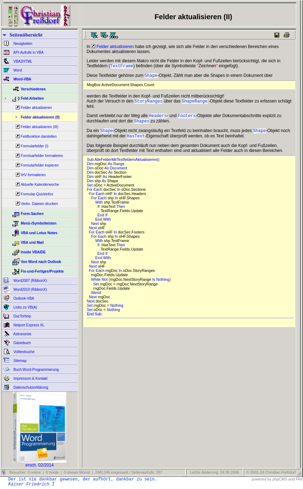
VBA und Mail (32, 242)
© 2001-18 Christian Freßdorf (271, 472)
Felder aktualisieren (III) (39, 127)
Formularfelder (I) (34, 146)
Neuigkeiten (22, 44)
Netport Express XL (28, 325)
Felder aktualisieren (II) (40, 117)
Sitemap (19, 361)
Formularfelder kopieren (39, 165)
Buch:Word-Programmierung (35, 370)
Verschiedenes (33, 89)
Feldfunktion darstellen (39, 136)
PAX (299, 479)
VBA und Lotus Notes (39, 233)
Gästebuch (21, 343)
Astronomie (21, 334)
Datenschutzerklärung (30, 387)
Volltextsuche (23, 352)
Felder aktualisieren (36, 108)
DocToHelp (21, 316)
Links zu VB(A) (24, 307)
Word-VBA (21, 79)
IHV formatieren (33, 175)
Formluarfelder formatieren (42, 156)
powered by (261, 479)
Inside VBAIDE (33, 252)
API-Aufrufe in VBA (27, 52)
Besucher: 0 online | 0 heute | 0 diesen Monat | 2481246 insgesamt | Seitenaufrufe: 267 (85, 472)
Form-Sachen (32, 214)
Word (17, 70)
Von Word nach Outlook (41, 262)
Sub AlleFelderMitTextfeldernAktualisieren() (124, 164)
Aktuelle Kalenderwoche (40, 184)
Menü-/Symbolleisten (38, 223)
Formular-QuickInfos (37, 194)
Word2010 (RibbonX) (29, 289)
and (291, 479)
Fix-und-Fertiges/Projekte (42, 271)
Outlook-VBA (23, 298)
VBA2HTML (22, 61)
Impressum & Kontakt (29, 378)
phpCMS (279, 479)
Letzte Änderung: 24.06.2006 (214, 472)
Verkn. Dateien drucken (39, 204)
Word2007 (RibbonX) (29, 281)
